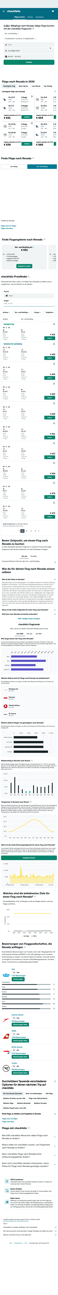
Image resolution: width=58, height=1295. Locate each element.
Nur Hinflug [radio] (14, 166)
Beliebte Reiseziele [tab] (23, 1103)
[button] (3, 11)
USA (25, 1243)
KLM (13, 969)
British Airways (17, 1047)
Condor (14, 1063)
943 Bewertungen (18, 1021)
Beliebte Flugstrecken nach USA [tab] (14, 1108)
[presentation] (33, 28)
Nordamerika (18, 1243)
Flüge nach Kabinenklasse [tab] (38, 1098)
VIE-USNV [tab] (19, 634)
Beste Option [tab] (23, 86)
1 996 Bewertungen (19, 1037)
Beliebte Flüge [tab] (8, 1103)
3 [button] (31, 531)
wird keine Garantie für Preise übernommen (15, 1221)
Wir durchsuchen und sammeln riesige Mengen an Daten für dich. (30, 1231)
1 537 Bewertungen (19, 975)
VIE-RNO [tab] (33, 556)
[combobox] (12, 34)
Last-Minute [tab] (36, 86)
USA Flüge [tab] (49, 1093)
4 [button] (35, 531)
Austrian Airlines (17, 1015)
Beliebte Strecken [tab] (40, 1103)
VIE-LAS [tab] (24, 556)
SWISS (14, 1031)
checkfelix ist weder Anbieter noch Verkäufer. (30, 1227)
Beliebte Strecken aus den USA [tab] (14, 1098)
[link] (24, 266)
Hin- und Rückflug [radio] (42, 166)
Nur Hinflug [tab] (48, 86)
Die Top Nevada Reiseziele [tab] (12, 1093)
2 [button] (26, 531)
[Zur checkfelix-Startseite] (13, 11)
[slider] (55, 306)
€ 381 (6, 26)
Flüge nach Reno (7, 228)
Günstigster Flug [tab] (9, 86)
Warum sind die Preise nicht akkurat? (30, 1235)
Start (10, 1243)
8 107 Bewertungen (19, 1053)
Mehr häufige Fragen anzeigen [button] (29, 618)
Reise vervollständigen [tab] (34, 1093)
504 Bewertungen (18, 1069)
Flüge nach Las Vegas (8, 226)
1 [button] (22, 531)
